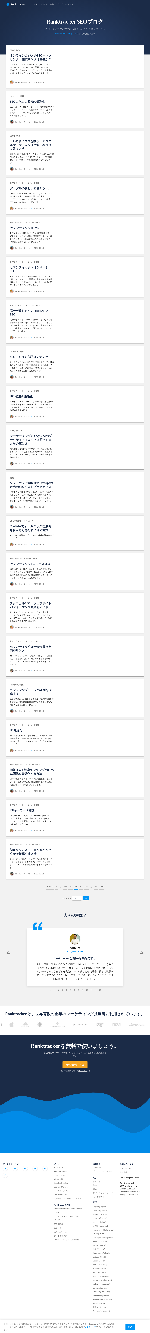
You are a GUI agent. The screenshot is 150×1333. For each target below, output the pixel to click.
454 (95, 887)
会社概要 (123, 1172)
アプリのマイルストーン (103, 1193)
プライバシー (90, 1327)
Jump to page (66, 898)
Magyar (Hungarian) (101, 1276)
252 (86, 887)
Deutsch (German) (100, 1210)
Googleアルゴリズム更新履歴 (66, 1239)
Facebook (5, 1168)
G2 (5, 1175)
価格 (52, 4)
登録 (139, 4)
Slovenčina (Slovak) (101, 1295)
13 (100, 990)
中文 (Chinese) (99, 1249)
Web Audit (58, 1179)
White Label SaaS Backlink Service (68, 1208)
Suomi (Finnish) (99, 1272)
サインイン (126, 4)
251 (81, 887)
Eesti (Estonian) (99, 1268)
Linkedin (45, 1168)
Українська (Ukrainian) (102, 1303)
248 (65, 887)
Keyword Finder (60, 1171)
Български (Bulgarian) (102, 1253)
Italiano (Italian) (99, 1222)
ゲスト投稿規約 (60, 1235)
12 (96, 990)
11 (91, 990)
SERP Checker (60, 1175)
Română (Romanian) (101, 1291)
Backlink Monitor (61, 1187)
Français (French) (100, 1218)
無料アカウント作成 (75, 1065)
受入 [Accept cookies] (130, 1326)
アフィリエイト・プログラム (66, 1216)
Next (101, 887)
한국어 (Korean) (99, 1307)
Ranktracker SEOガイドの (65, 34)
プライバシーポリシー (102, 1171)
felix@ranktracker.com (129, 1194)
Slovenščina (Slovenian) (102, 1299)
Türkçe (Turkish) (99, 1245)
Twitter (35, 1168)
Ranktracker (15, 4)
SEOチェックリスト (62, 1190)
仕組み (44, 4)
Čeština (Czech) (99, 1257)
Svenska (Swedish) (100, 1241)
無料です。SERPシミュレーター (67, 1198)
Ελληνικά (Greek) (100, 1264)
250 (75, 887)
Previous (50, 887)
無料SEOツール (60, 1232)
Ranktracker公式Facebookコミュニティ (25, 1168)
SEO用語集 (58, 1224)
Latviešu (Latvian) (100, 1288)
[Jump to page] (77, 898)
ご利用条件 (97, 1167)
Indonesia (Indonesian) (102, 1280)
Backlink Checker (61, 1183)
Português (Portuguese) (103, 1237)
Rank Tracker (59, 1167)
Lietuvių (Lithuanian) (101, 1284)
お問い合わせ (125, 1168)
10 (87, 990)
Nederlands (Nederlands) (103, 1230)
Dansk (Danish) (99, 1261)
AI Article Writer (61, 1194)
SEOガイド (58, 1228)
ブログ (60, 4)
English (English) (99, 1206)
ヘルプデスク (98, 1197)
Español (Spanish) (100, 1214)
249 (70, 887)
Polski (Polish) (99, 1233)
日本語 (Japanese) (100, 1226)
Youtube (15, 1168)
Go (86, 898)
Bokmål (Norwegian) (101, 1311)
